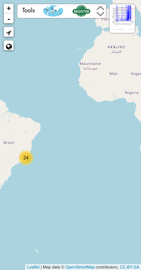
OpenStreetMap (80, 267)
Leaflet (33, 267)
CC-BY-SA (129, 267)
